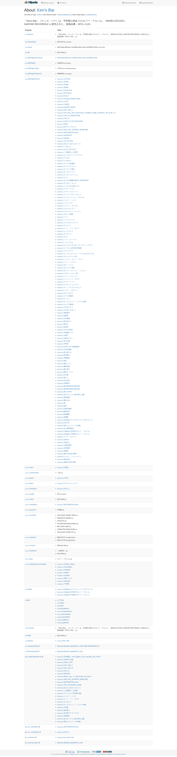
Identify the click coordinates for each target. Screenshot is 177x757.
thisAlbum (31, 551)
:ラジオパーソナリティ (68, 285)
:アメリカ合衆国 (66, 163)
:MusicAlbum (64, 614)
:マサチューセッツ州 (67, 273)
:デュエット (64, 225)
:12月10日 (63, 79)
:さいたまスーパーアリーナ (70, 155)
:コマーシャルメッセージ (69, 194)
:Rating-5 (63, 581)
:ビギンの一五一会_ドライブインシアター (75, 245)
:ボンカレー (64, 702)
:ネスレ (62, 237)
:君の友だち (64, 321)
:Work (60, 606)
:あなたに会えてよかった (69, 144)
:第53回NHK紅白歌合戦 (68, 386)
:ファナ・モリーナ (66, 437)
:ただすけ (63, 158)
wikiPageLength (32, 68)
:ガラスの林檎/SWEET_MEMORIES (73, 180)
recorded (30, 515)
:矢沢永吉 (63, 380)
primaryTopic (32, 743)
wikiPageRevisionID (33, 74)
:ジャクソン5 (64, 203)
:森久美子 (63, 369)
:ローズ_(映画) (65, 304)
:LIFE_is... (63, 118)
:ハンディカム (65, 242)
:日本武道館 (64, 349)
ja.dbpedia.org (91, 15)
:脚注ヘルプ (64, 578)
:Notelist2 (63, 570)
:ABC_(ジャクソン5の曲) (69, 425)
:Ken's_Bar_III (65, 668)
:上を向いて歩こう (66, 310)
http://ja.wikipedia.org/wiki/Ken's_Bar (70, 651)
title (27, 52)
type (29, 559)
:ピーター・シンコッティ (69, 456)
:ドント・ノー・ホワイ (68, 228)
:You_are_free (65, 141)
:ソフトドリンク (66, 220)
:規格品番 (63, 397)
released (30, 537)
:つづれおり (64, 161)
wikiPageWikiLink (32, 79)
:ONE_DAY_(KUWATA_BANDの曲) (72, 130)
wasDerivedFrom (32, 646)
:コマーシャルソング (67, 192)
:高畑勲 (62, 417)
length (29, 494)
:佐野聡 (62, 451)
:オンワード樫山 (66, 169)
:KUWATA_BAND (66, 107)
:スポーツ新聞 (65, 214)
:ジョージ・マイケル (67, 206)
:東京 (62, 361)
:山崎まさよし (65, 338)
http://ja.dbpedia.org (64, 15)
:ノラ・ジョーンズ (66, 239)
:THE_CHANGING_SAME (69, 685)
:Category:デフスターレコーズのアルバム (75, 420)
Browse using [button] (47, 3)
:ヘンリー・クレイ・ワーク (70, 259)
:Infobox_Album (66, 564)
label (29, 483)
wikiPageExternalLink (34, 58)
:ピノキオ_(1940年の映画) (69, 248)
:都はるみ (63, 400)
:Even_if (63, 96)
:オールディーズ (66, 172)
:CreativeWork (64, 611)
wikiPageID (30, 63)
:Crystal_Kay (64, 90)
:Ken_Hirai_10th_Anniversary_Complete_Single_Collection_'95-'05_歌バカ (86, 113)
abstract (29, 34)
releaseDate (30, 42)
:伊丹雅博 (63, 448)
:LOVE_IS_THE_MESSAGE (70, 121)
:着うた (62, 377)
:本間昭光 (63, 358)
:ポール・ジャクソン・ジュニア (71, 270)
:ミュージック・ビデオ (68, 279)
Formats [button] (62, 3)
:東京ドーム (64, 363)
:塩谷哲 (62, 327)
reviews (30, 545)
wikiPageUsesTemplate (35, 564)
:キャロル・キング (66, 183)
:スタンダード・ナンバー (69, 211)
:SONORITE (64, 135)
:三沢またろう (65, 307)
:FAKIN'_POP (65, 662)
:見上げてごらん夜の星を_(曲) (70, 394)
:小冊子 (62, 335)
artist (29, 467)
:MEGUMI (63, 673)
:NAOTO (63, 439)
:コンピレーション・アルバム (70, 197)
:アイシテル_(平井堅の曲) (69, 693)
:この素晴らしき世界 (67, 152)
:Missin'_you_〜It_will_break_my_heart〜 (74, 676)
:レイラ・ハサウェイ (67, 290)
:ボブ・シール (65, 265)
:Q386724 (63, 620)
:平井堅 (62, 344)
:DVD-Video (64, 93)
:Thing (60, 600)
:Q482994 (63, 623)
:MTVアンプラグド (66, 127)
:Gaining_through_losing (68, 99)
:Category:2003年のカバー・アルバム (73, 431)
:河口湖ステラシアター (68, 713)
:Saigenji (63, 138)
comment (29, 628)
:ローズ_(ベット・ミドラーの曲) (71, 301)
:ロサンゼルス (65, 293)
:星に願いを (64, 352)
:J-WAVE (63, 104)
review (28, 47)
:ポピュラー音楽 (66, 268)
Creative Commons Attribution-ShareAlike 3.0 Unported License (108, 754)
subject (28, 589)
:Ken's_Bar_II (65, 110)
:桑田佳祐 (63, 366)
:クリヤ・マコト (66, 189)
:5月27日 (63, 423)
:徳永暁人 (63, 710)
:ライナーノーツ (66, 282)
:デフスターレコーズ (67, 223)
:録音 (62, 406)
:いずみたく (64, 146)
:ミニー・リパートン (67, 276)
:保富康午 (63, 313)
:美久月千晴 (64, 392)
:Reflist (63, 572)
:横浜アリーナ (65, 372)
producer (30, 510)
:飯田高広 (63, 411)
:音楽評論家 (64, 408)
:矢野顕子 (63, 383)
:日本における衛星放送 (68, 347)
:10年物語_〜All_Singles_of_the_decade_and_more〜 (79, 657)
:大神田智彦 (64, 445)
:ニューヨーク (65, 231)
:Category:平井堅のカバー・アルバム (73, 434)
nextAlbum (31, 504)
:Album (60, 603)
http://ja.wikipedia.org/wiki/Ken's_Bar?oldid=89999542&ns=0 (78, 646)
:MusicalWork (63, 608)
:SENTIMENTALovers (67, 132)
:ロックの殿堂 (65, 296)
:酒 (61, 403)
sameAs (29, 641)
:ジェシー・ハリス (66, 200)
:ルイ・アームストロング (69, 287)
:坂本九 (62, 324)
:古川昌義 (63, 318)
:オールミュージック (67, 175)
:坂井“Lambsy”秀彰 (67, 454)
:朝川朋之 (63, 355)
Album (39, 15)
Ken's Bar (46, 10)
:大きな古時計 (65, 330)
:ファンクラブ (65, 251)
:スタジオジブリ (66, 208)
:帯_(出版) (63, 341)
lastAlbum (31, 489)
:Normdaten (64, 567)
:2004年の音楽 (65, 659)
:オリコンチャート (66, 166)
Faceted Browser (129, 3)
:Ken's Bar (63, 641)
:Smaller (63, 575)
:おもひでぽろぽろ (66, 149)
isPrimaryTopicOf (32, 651)
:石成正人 (63, 442)
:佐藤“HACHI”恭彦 (66, 462)
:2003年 (63, 84)
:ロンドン (63, 299)
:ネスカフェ (64, 234)
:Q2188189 (63, 617)
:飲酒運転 (63, 414)
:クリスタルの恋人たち (68, 186)
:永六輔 (62, 375)
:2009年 (63, 87)
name (29, 499)
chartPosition (32, 473)
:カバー (62, 177)
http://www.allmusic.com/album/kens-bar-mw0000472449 (77, 58)
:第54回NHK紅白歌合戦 (68, 389)
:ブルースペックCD (67, 256)
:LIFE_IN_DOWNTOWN (68, 115)
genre (29, 478)
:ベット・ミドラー (66, 262)
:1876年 (63, 82)
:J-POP (62, 101)
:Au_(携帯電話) (65, 428)
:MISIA (62, 124)
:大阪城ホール (65, 332)
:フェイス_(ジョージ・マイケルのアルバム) (75, 254)
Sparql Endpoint (146, 3)
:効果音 (62, 316)
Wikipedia (72, 754)
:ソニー (62, 217)
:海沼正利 (63, 459)
